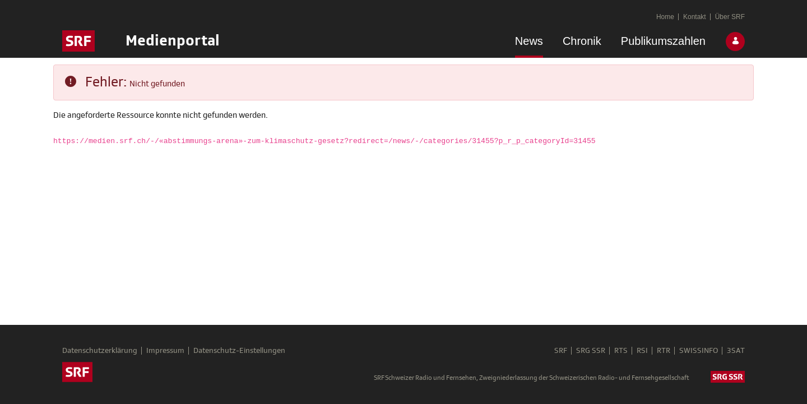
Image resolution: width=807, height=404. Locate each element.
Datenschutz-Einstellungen (239, 351)
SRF (560, 351)
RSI (642, 351)
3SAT (736, 351)
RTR (663, 351)
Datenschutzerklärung (99, 351)
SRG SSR (590, 351)
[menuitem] (529, 43)
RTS (621, 351)
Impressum (165, 351)
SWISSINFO (698, 351)
